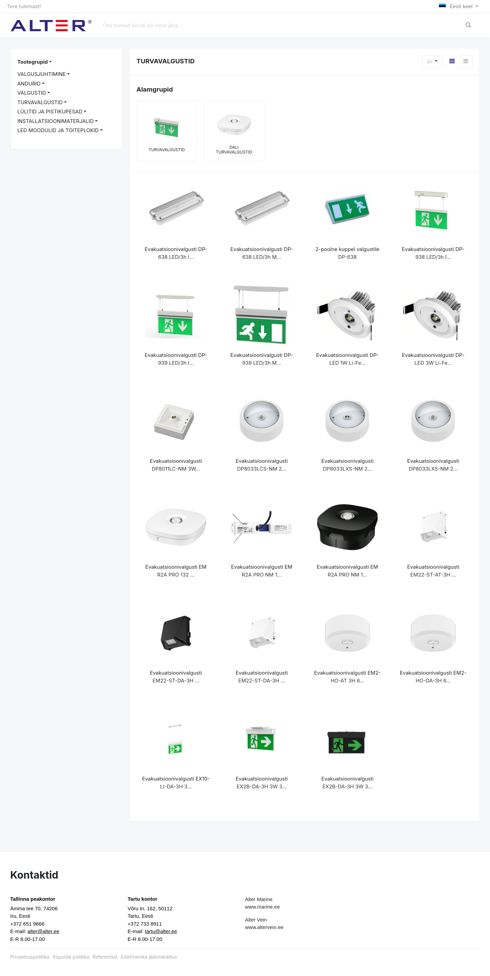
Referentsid (105, 957)
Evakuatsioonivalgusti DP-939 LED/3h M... (261, 359)
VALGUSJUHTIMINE (41, 74)
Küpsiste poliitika (71, 957)
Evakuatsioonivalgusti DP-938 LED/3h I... (433, 253)
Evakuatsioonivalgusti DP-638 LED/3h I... (176, 253)
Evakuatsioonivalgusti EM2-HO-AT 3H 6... (347, 677)
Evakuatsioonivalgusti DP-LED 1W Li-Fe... (347, 359)
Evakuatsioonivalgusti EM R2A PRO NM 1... (261, 571)
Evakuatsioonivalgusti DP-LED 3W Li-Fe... (433, 359)
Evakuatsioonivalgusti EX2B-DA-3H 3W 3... (261, 782)
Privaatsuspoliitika (29, 957)
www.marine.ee (262, 907)
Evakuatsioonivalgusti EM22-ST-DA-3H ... (176, 677)
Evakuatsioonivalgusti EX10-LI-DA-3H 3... (176, 782)
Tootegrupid (32, 62)
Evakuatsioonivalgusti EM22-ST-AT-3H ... (433, 571)
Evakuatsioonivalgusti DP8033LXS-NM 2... (347, 465)
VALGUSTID (31, 93)
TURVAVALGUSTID (40, 102)
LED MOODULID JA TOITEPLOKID (58, 130)
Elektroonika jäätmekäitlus (149, 957)
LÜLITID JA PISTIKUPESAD (49, 111)
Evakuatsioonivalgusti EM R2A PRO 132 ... (176, 571)
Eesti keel (456, 6)
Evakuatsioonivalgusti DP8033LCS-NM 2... (261, 465)
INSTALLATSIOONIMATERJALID (55, 121)
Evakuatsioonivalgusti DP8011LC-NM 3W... (176, 465)
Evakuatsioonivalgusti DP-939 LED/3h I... (176, 359)
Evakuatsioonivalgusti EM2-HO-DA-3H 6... (433, 677)
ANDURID (28, 83)
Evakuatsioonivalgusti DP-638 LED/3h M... (261, 253)
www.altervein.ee (264, 927)
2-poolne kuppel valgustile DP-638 (347, 253)
